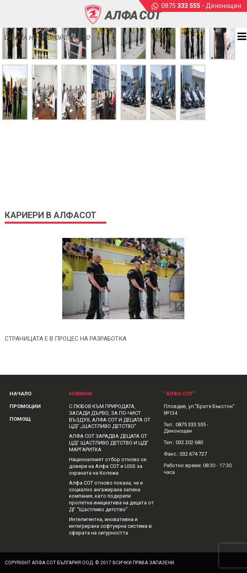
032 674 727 (193, 454)
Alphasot (123, 14)
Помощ (20, 419)
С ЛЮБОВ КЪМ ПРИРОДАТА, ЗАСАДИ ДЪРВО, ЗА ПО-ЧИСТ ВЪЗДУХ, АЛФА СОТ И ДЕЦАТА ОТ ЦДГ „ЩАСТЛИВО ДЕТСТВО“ (109, 416)
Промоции (25, 406)
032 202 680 (189, 442)
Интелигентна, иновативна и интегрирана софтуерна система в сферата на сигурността (110, 526)
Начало (20, 394)
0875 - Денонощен (201, 6)
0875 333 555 (191, 424)
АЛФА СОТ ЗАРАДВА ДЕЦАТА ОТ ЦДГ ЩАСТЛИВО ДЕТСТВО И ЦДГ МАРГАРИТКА (109, 442)
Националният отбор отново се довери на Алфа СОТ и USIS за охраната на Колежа (107, 466)
